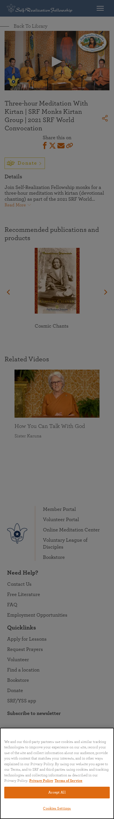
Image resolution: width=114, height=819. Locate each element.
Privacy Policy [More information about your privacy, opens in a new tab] (41, 781)
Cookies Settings (57, 808)
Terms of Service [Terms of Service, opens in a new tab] (68, 781)
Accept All (56, 792)
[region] (57, 773)
